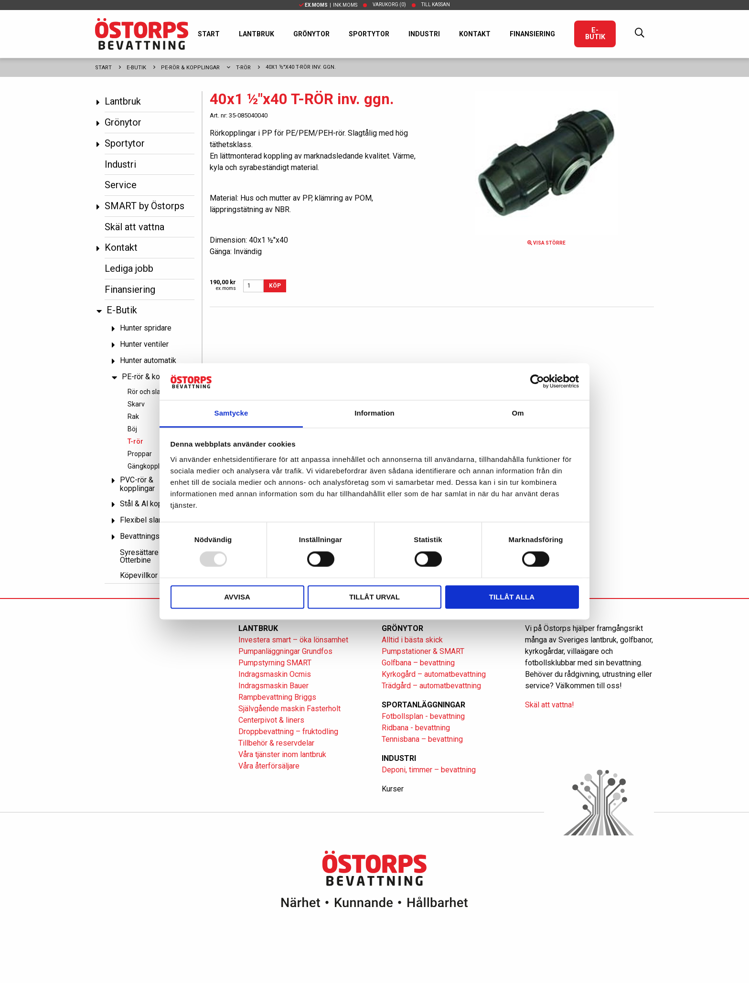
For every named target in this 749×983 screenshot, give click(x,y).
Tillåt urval (374, 597)
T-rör (243, 67)
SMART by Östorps (144, 206)
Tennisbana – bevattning (422, 739)
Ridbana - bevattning (416, 727)
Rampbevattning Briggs (278, 697)
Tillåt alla (512, 597)
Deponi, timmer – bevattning (429, 769)
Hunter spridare (145, 327)
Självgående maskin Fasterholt (289, 708)
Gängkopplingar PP (156, 466)
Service (121, 185)
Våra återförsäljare (269, 765)
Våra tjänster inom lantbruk (282, 754)
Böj (132, 429)
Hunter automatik (148, 360)
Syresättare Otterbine (139, 556)
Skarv (136, 404)
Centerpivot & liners (271, 720)
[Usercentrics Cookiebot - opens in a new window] (537, 381)
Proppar (140, 454)
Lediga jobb (129, 268)
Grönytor (311, 34)
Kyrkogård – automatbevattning (434, 674)
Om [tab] (518, 413)
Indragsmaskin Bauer (273, 685)
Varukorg (389, 4)
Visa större (546, 243)
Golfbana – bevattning (418, 662)
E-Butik (595, 33)
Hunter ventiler (144, 344)
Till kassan (435, 4)
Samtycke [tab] (231, 413)
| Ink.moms (328, 5)
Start (209, 34)
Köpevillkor (139, 575)
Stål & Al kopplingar (152, 503)
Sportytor (369, 34)
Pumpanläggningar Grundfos (285, 651)
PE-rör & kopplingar (190, 67)
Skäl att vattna (134, 227)
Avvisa (237, 597)
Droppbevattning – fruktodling (288, 731)
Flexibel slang (143, 519)
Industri (424, 34)
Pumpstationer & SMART (423, 651)
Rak (133, 416)
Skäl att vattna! (549, 704)
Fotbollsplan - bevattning (423, 716)
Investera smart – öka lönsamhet (293, 639)
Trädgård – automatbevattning (431, 685)
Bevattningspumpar (152, 536)
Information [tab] (374, 413)
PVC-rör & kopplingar (137, 484)
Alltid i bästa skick (412, 639)
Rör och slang (148, 391)
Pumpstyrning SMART (274, 662)
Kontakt (475, 34)
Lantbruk (256, 34)
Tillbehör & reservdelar (276, 743)
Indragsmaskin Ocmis (274, 674)
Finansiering (532, 34)
